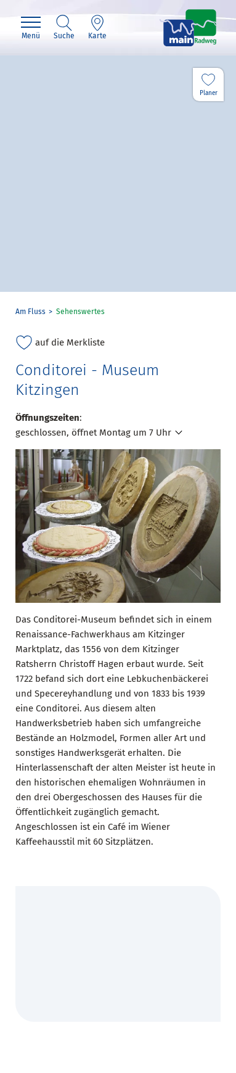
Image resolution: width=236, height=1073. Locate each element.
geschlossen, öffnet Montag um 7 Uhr (93, 432)
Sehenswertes (80, 311)
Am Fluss (30, 311)
